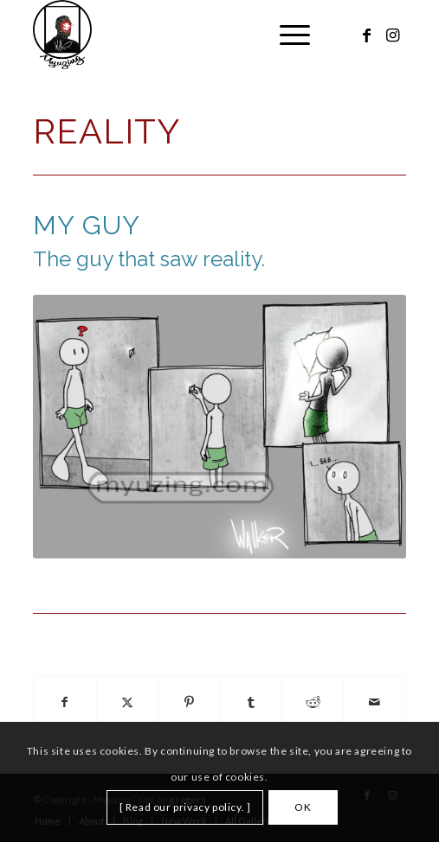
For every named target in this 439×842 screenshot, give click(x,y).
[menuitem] (286, 34)
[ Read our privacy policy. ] (185, 807)
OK (302, 807)
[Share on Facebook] (64, 702)
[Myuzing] (182, 34)
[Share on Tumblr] (250, 702)
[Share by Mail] (374, 702)
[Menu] (286, 34)
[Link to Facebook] (367, 35)
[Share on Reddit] (312, 702)
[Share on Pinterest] (188, 702)
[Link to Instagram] (393, 35)
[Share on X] (127, 702)
